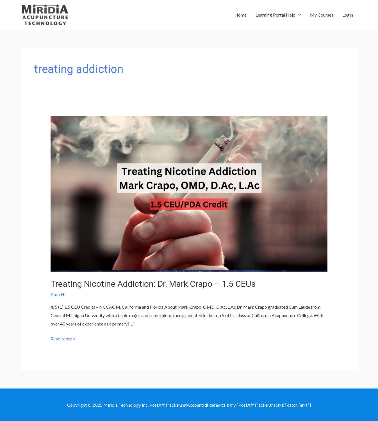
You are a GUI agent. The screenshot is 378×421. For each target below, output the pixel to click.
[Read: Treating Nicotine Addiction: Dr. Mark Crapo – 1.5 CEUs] (189, 192)
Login (347, 14)
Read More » (63, 338)
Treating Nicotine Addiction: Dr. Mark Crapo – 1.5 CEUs (153, 284)
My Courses (321, 14)
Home (240, 14)
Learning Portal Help (275, 14)
